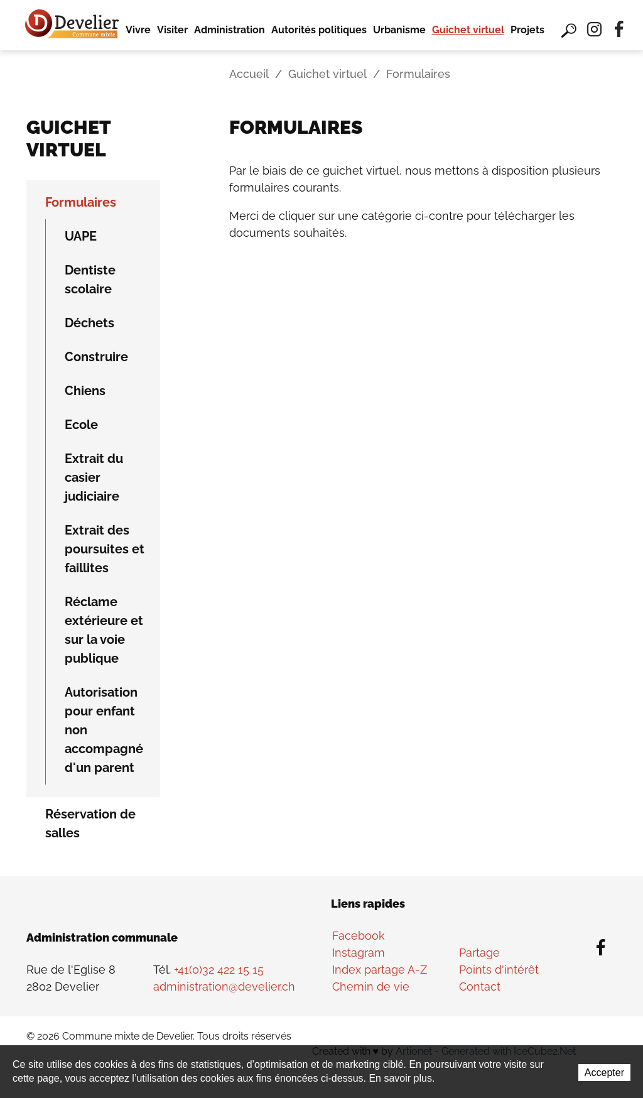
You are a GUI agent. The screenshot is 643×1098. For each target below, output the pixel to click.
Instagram (358, 952)
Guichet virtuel (468, 30)
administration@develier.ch (224, 986)
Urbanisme (399, 30)
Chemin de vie (370, 986)
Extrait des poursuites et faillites (104, 549)
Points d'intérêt (499, 969)
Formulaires (80, 202)
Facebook (358, 935)
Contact (479, 986)
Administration (229, 30)
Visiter (172, 30)
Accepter (604, 1072)
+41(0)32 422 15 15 (219, 969)
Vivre (138, 30)
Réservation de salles (90, 823)
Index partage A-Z (379, 969)
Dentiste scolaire (90, 279)
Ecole (81, 424)
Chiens (85, 390)
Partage (479, 952)
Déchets (89, 322)
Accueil (249, 73)
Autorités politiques (319, 30)
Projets (527, 30)
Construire (96, 356)
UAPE (81, 236)
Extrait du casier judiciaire (94, 477)
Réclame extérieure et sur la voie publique (104, 630)
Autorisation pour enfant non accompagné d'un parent (104, 730)
